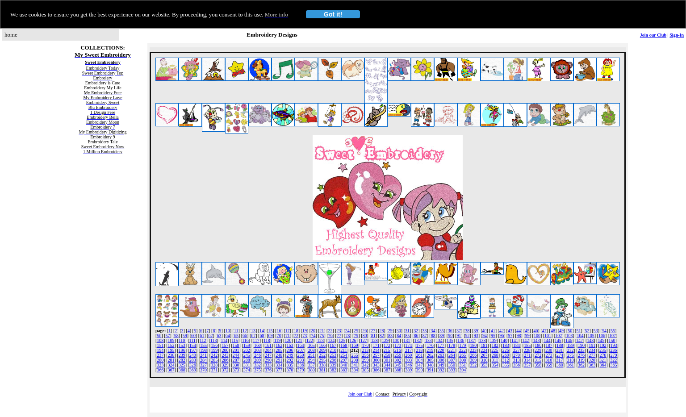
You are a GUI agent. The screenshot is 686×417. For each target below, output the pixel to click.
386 (376, 369)
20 (313, 330)
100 (537, 335)
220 (440, 350)
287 (236, 360)
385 (365, 369)
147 (579, 340)
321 (602, 360)
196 (182, 350)
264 (451, 355)
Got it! (333, 14)
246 (257, 355)
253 (333, 355)
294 (311, 360)
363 (592, 365)
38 (467, 330)
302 (397, 360)
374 (246, 369)
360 (559, 365)
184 (516, 345)
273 (549, 355)
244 (236, 355)
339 (333, 365)
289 (257, 360)
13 (253, 330)
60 (193, 335)
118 (267, 340)
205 (279, 350)
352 (473, 365)
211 (343, 350)
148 (590, 340)
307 (451, 360)
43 (510, 330)
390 (419, 369)
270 (516, 355)
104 (580, 335)
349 (441, 365)
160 (257, 345)
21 (321, 330)
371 (214, 369)
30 (399, 330)
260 (408, 355)
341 (354, 365)
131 (406, 340)
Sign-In (676, 35)
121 (299, 340)
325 (182, 365)
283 (192, 360)
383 (343, 369)
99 (527, 335)
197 (192, 350)
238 (171, 355)
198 (203, 350)
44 (518, 330)
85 (407, 335)
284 (203, 360)
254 (343, 355)
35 (441, 330)
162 (279, 345)
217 (408, 350)
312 (505, 360)
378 (289, 369)
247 (268, 355)
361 (570, 365)
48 (553, 330)
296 (333, 360)
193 (614, 345)
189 (570, 345)
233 (581, 350)
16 (278, 330)
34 (433, 330)
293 (300, 360)
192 (602, 345)
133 (428, 340)
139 (493, 340)
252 (322, 355)
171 (376, 345)
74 (313, 335)
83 (390, 335)
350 (451, 365)
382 (333, 369)
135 (450, 340)
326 (192, 365)
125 (342, 340)
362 (581, 365)
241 (203, 355)
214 (375, 350)
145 (558, 340)
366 (160, 369)
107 (612, 335)
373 (236, 369)
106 (601, 335)
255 (354, 355)
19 (304, 330)
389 (408, 369)
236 (613, 350)
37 (458, 330)
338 (322, 365)
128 (374, 340)
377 (279, 369)
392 (441, 369)
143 (536, 340)
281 (171, 360)
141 (514, 340)
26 (364, 330)
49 (561, 330)
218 (419, 350)
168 (343, 345)
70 (279, 335)
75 (322, 335)
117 (256, 340)
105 (591, 335)
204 (268, 350)
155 (203, 345)
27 (373, 330)
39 (475, 330)
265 (462, 355)
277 (592, 355)
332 (257, 365)
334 (279, 365)
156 (214, 345)
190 (581, 345)
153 (182, 345)
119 (277, 340)
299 (365, 360)
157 (225, 345)
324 (171, 365)
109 (171, 340)
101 (547, 335)
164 (300, 345)
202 (246, 350)
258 (387, 355)
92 (467, 335)
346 (408, 365)
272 (538, 355)
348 (430, 365)
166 (322, 345)
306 (441, 360)
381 (322, 369)
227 (516, 350)
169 (354, 345)
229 (538, 350)
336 (300, 365)
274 (559, 355)
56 (159, 335)
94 (484, 335)
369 (192, 369)
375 (257, 369)
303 (408, 360)
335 (289, 365)
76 (330, 335)
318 (570, 360)
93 (476, 335)
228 (527, 350)
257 (376, 355)
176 (430, 345)
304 (419, 360)
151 (160, 345)
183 (505, 345)
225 (494, 350)
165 (311, 345)
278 (602, 355)
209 (322, 350)
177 (441, 345)
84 (399, 335)
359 (549, 365)
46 (536, 330)
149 (601, 340)
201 (236, 350)
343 (376, 365)
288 (246, 360)
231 (559, 350)
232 (570, 350)
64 (228, 335)
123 (320, 340)
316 (548, 360)
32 (416, 330)
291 (279, 360)
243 (225, 355)
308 (462, 360)
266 (473, 355)
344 (387, 365)
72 (296, 335)
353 (484, 365)
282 (182, 360)
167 (333, 345)
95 (493, 335)
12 (245, 330)
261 (419, 355)
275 (570, 355)
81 (373, 335)
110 (182, 340)
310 (484, 360)
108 (160, 340)
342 (365, 365)
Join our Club (653, 35)
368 (182, 369)
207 (300, 350)
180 (473, 345)
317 (559, 360)
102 (558, 335)
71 (287, 335)
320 (592, 360)
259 (397, 355)
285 (214, 360)
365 (614, 365)
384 (354, 369)
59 (185, 335)
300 (376, 360)
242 (214, 355)
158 (236, 345)
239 (182, 355)
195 (171, 350)
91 (458, 335)
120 (287, 340)
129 (385, 340)
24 (347, 330)
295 (322, 360)
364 (602, 365)
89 (441, 335)
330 (236, 365)
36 (450, 330)
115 (234, 340)
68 (261, 335)
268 (495, 355)
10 (228, 330)
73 (304, 335)
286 (225, 360)
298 (354, 360)
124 (331, 340)
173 (397, 345)
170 (365, 345)
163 (289, 345)
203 (257, 350)
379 (300, 369)
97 (510, 335)
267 (484, 355)
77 (339, 335)
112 (203, 340)
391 (430, 369)
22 (330, 330)
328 (214, 365)
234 (592, 350)
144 (547, 340)
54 (604, 330)
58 (176, 335)
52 (587, 330)
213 (365, 350)
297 (343, 360)
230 (548, 350)
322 (613, 360)
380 (311, 369)
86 (416, 335)
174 (408, 345)
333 (268, 365)
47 (544, 330)
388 (397, 369)
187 (549, 345)
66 (245, 335)
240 (192, 355)
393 (451, 369)
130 (396, 340)
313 (516, 360)
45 (527, 330)
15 (270, 330)
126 (352, 340)
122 (309, 340)
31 (407, 330)
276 (581, 355)
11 (236, 330)
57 (168, 335)
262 (430, 355)
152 (171, 345)
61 (202, 335)
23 (339, 330)
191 (592, 345)
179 (462, 345)
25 (356, 330)
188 (559, 345)
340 (343, 365)
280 (160, 360)
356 (516, 365)
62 (210, 335)
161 (268, 345)
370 (203, 369)
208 (311, 350)
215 (387, 350)
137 (471, 340)
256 (365, 355)
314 (527, 360)
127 (363, 340)
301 (387, 360)
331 (246, 365)
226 (505, 350)
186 (538, 345)
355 (505, 365)
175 (419, 345)
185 (527, 345)
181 (484, 345)
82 (382, 335)
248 (279, 355)
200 (225, 350)
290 (268, 360)
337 (311, 365)
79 (356, 335)
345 (397, 365)
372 (225, 369)
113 (213, 340)
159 (246, 345)
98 (519, 335)
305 (430, 360)
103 (569, 335)
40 (484, 330)
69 (270, 335)
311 (495, 360)
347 (419, 365)
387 (387, 369)
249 (289, 355)
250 (300, 355)
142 (525, 340)
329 (225, 365)
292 (289, 360)
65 (236, 335)
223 (473, 350)
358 (538, 365)
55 (613, 330)
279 (614, 355)
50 (570, 330)
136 (460, 340)
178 (451, 345)
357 (527, 365)
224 (484, 350)
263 (441, 355)
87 (424, 335)
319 (581, 360)
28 (381, 330)
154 (192, 345)
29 (390, 330)
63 (219, 335)
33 (424, 330)
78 (347, 335)
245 (246, 355)
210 (333, 350)
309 (473, 360)
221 (451, 350)
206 (289, 350)
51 (578, 330)
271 (527, 355)
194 (160, 350)
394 (462, 369)
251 (311, 355)
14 (261, 330)
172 (387, 345)
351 (462, 365)
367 (171, 369)
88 (433, 335)
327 (203, 365)
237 (160, 355)
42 (501, 330)
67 (253, 335)
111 (192, 340)
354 (495, 365)
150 (612, 340)
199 (214, 350)
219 (430, 350)
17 (287, 330)
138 (482, 340)
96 (501, 335)
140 (504, 340)
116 (245, 340)
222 (462, 350)
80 (364, 335)
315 (538, 360)
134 (439, 340)
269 (505, 355)
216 (397, 350)
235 (602, 350)
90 (450, 335)
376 (268, 369)
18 (296, 330)
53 (596, 330)
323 (160, 365)
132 (417, 340)
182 (495, 345)
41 (493, 330)
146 (568, 340)
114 (224, 340)
